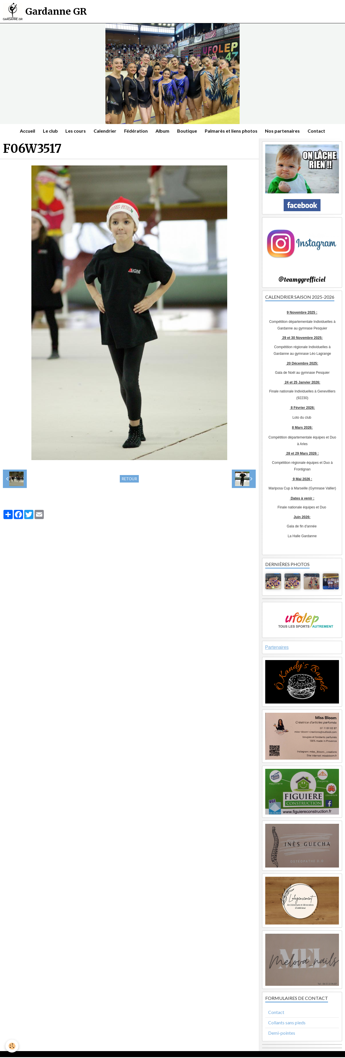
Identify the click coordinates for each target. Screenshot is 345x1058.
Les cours (73, 131)
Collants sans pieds (287, 1023)
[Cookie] (12, 1046)
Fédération (135, 131)
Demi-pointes (281, 1033)
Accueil (23, 131)
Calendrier (103, 131)
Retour (129, 479)
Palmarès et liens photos (233, 131)
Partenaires (277, 648)
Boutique (188, 131)
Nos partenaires (285, 131)
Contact (320, 131)
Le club (47, 131)
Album (163, 131)
